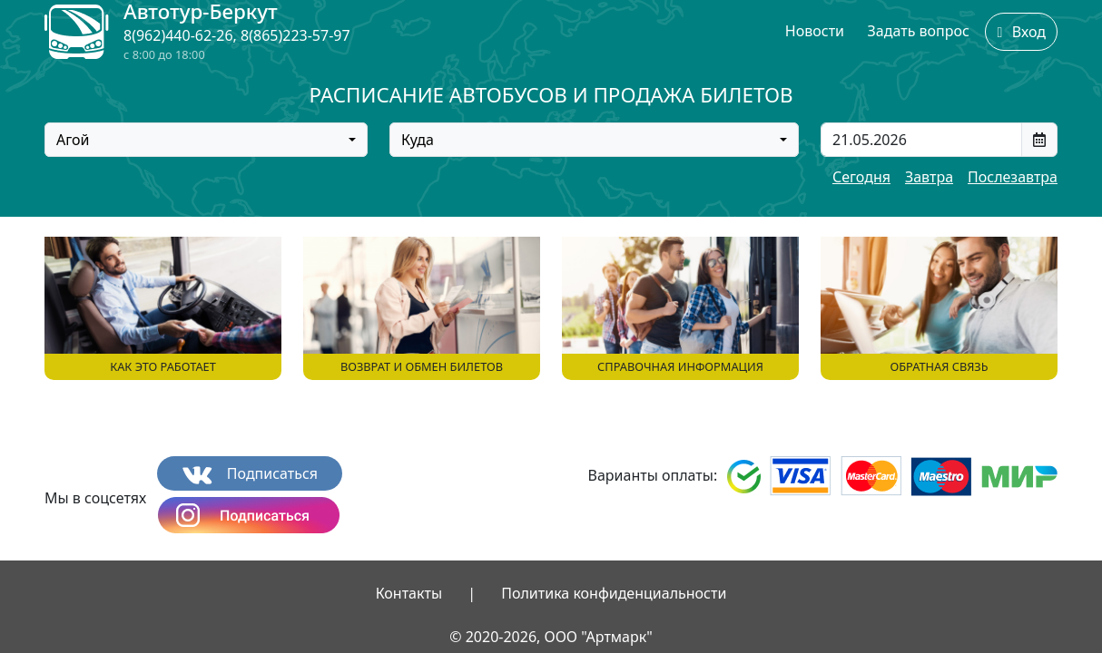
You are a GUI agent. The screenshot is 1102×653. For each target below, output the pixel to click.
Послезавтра (1013, 177)
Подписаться (250, 473)
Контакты (409, 593)
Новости (814, 31)
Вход (1021, 32)
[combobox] (206, 139)
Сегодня (861, 177)
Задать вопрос (918, 31)
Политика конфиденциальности (613, 593)
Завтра (929, 177)
